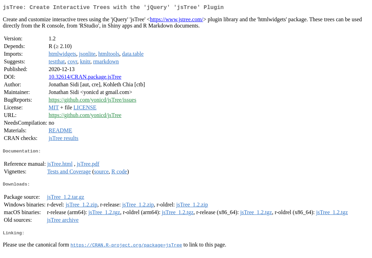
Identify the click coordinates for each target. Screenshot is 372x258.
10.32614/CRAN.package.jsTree (84, 78)
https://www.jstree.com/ (176, 21)
